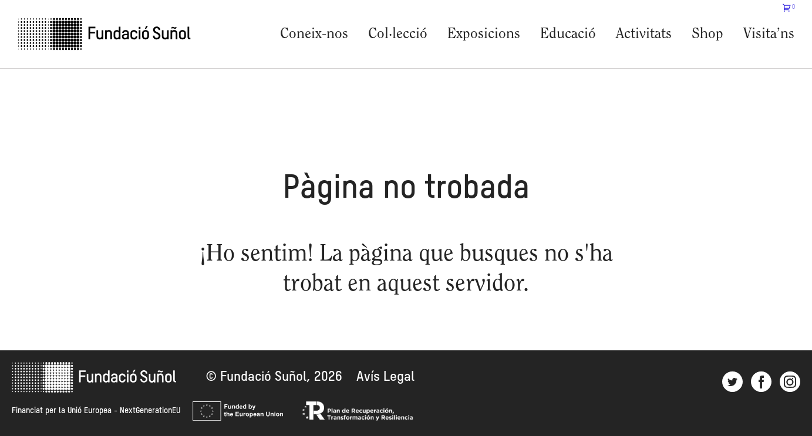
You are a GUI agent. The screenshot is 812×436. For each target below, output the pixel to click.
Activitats (644, 34)
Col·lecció (397, 34)
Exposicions (483, 34)
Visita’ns (768, 34)
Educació (568, 34)
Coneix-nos (314, 34)
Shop (707, 34)
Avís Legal (385, 377)
